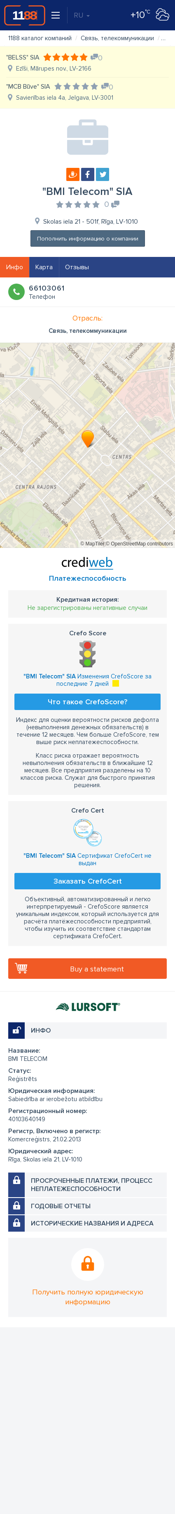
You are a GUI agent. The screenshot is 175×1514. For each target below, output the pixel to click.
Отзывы (77, 267)
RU (82, 15)
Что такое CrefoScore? (87, 701)
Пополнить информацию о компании (87, 238)
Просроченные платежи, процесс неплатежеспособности (91, 1185)
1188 (24, 15)
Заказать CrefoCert (88, 881)
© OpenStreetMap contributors (139, 544)
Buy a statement (97, 968)
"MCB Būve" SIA (28, 86)
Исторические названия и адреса (92, 1223)
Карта (44, 267)
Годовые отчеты (61, 1206)
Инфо (14, 267)
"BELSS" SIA (23, 57)
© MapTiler (92, 544)
